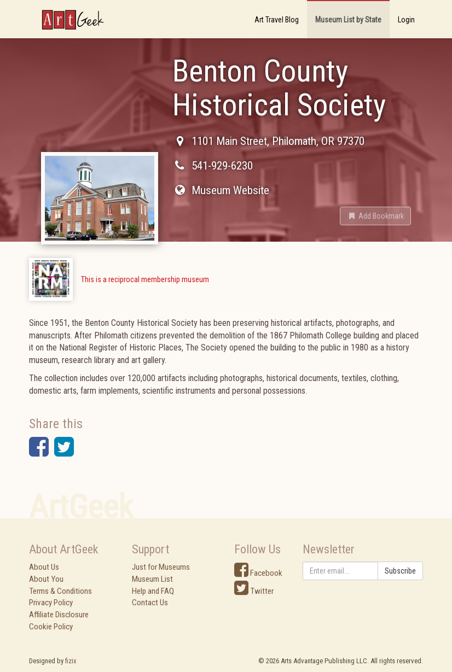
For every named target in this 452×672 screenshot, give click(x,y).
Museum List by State (348, 19)
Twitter (254, 591)
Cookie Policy (51, 627)
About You (46, 579)
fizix (71, 661)
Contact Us (150, 602)
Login (406, 19)
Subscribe (400, 570)
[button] (375, 216)
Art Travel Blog (276, 19)
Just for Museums (161, 567)
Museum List (152, 579)
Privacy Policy (51, 602)
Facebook (258, 573)
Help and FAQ (153, 591)
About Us (44, 567)
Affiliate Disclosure (59, 615)
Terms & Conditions (60, 591)
